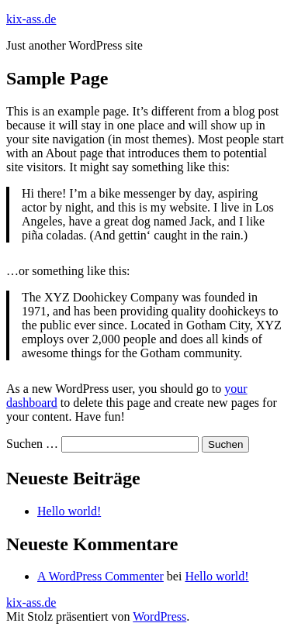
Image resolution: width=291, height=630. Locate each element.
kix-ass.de (31, 19)
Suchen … (32, 443)
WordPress (159, 616)
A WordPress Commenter (100, 576)
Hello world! (69, 511)
